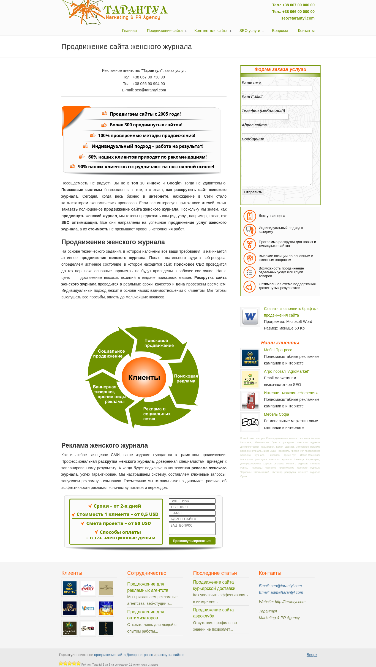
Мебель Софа (276, 414)
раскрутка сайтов (170, 655)
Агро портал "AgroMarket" (286, 371)
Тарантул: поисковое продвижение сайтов (114, 12)
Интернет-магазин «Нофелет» (291, 393)
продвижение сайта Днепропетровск (123, 655)
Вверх (312, 654)
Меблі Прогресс (278, 350)
